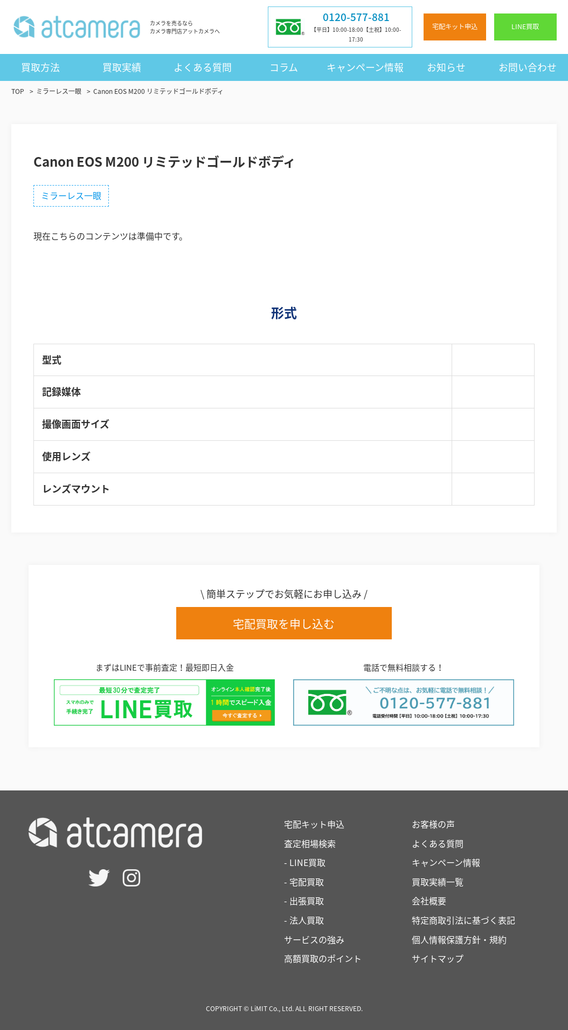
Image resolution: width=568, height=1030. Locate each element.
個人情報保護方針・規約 (459, 939)
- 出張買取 (304, 900)
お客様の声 (433, 823)
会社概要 (429, 900)
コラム (283, 67)
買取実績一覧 (437, 881)
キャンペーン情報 (365, 67)
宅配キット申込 (454, 26)
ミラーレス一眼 (71, 195)
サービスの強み (314, 939)
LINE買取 (525, 26)
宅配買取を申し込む (284, 623)
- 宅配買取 (304, 881)
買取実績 (121, 67)
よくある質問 (203, 67)
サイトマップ (437, 958)
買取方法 (40, 67)
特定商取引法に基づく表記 (463, 919)
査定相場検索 (310, 843)
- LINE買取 (304, 862)
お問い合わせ (527, 67)
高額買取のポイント (323, 958)
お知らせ (446, 67)
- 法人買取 (304, 919)
